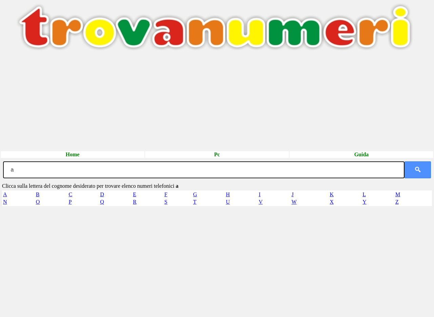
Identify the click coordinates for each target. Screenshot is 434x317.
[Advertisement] (203, 103)
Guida (361, 154)
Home (73, 154)
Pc (217, 154)
